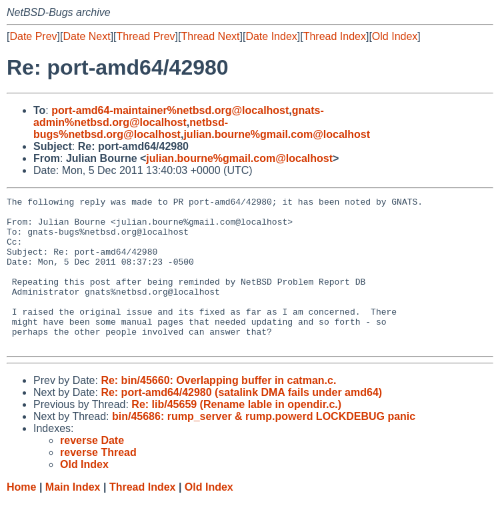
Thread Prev (146, 36)
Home (21, 517)
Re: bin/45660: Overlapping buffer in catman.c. (218, 410)
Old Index (394, 36)
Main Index (73, 517)
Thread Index (334, 36)
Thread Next (210, 36)
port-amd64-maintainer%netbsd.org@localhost (170, 110)
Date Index (271, 36)
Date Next (86, 36)
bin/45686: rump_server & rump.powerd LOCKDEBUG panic (263, 446)
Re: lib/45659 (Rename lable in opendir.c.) (236, 434)
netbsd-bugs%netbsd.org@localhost (130, 128)
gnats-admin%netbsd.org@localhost (178, 116)
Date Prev (33, 36)
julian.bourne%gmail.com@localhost (276, 134)
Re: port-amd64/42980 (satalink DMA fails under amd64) (241, 422)
